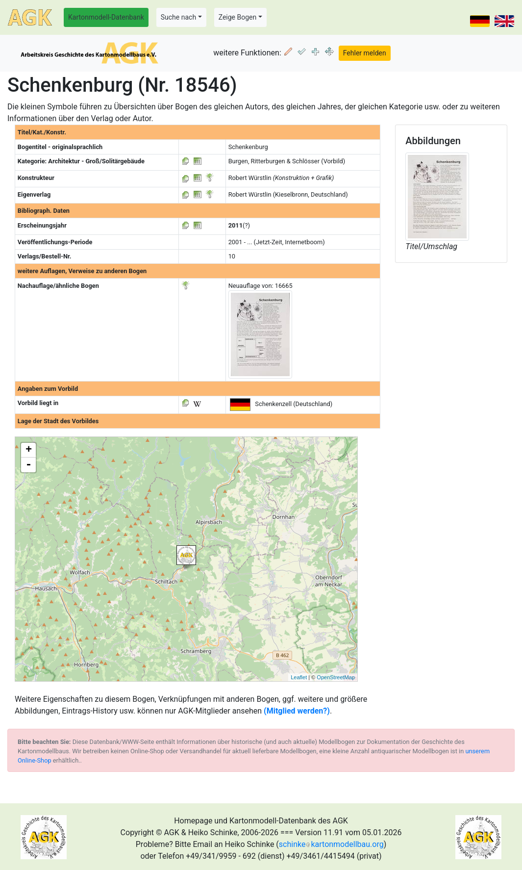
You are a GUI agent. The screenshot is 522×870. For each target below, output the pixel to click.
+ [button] (28, 450)
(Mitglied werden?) (297, 711)
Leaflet (299, 677)
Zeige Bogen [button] (238, 17)
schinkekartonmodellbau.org (331, 844)
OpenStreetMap (336, 677)
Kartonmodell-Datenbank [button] (106, 17)
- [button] (28, 465)
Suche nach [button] (178, 17)
